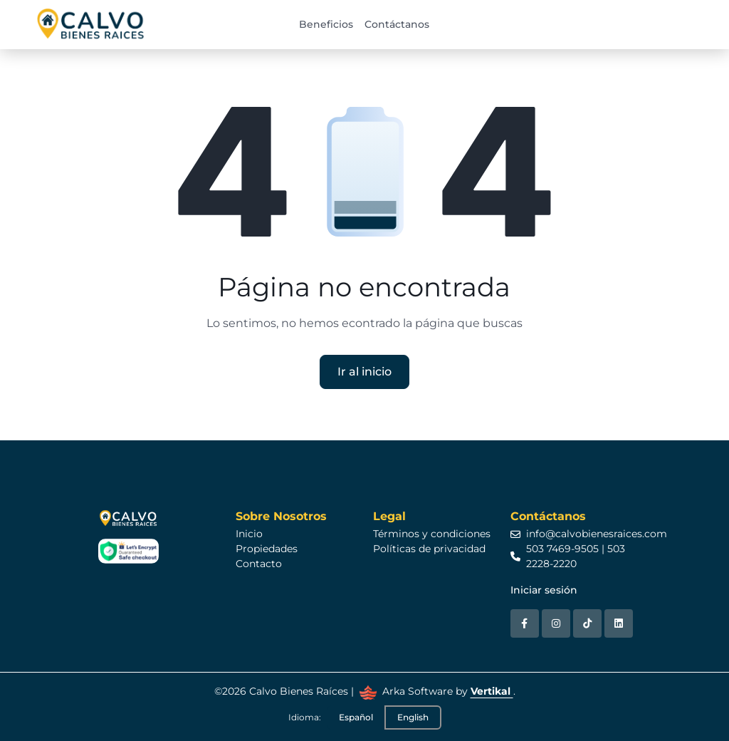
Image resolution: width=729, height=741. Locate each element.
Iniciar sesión (543, 590)
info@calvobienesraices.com (588, 533)
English (413, 717)
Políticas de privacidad (429, 548)
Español (356, 717)
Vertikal (492, 691)
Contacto (259, 563)
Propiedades (267, 548)
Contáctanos (396, 24)
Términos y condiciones (432, 533)
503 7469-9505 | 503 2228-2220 (567, 556)
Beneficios (326, 24)
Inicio (249, 533)
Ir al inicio (364, 371)
